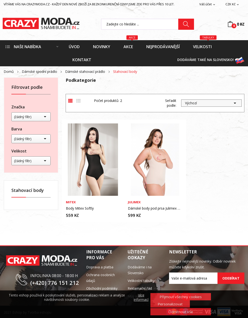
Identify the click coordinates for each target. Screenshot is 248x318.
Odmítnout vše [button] (180, 311)
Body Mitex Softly (80, 208)
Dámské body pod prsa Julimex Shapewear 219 (155, 208)
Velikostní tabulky (141, 280)
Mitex (71, 202)
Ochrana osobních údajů (100, 278)
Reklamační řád (140, 288)
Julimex (134, 202)
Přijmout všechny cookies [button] (181, 296)
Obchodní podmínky (101, 288)
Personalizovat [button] (170, 304)
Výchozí (211, 103)
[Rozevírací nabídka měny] (232, 4)
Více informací (141, 297)
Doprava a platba (99, 267)
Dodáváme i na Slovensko (140, 270)
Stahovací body (27, 190)
